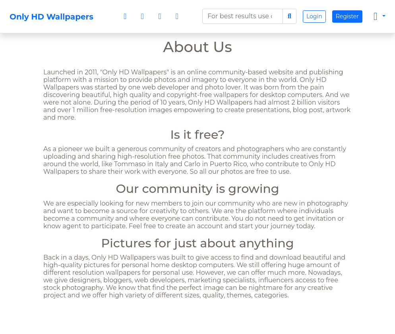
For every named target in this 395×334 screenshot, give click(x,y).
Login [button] (314, 16)
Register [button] (347, 16)
